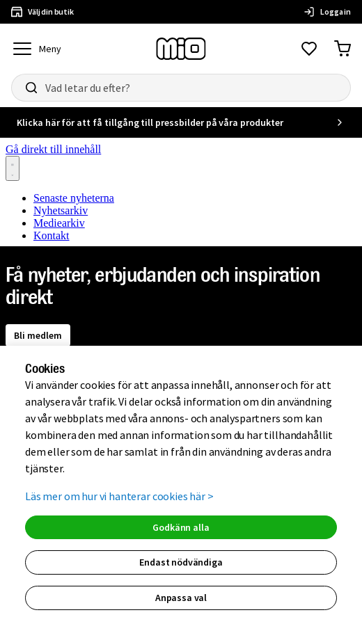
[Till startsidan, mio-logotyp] (180, 49)
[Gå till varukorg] (342, 49)
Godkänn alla (180, 527)
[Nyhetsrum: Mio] (181, 190)
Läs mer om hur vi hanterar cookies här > (119, 496)
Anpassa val (181, 597)
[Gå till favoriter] (309, 49)
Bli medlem (38, 335)
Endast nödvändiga (180, 562)
